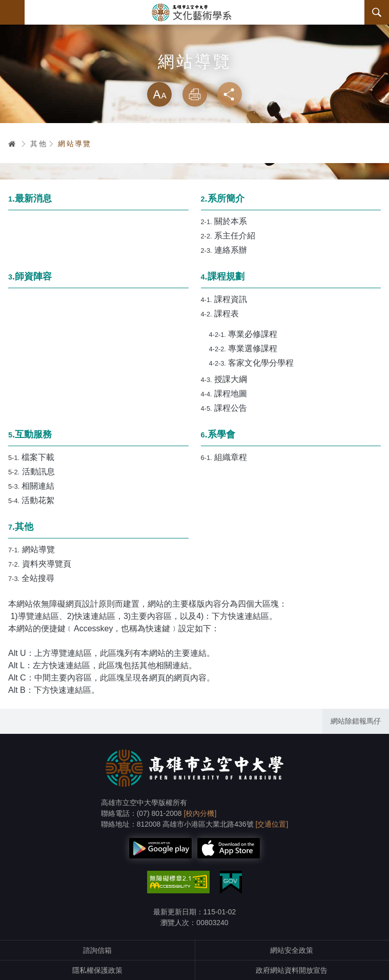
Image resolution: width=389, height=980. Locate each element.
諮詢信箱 (97, 950)
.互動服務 (30, 434)
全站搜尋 (31, 578)
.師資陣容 (30, 276)
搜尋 (376, 12)
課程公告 (224, 408)
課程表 (220, 313)
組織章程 (224, 457)
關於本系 (224, 221)
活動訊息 (31, 471)
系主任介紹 (228, 235)
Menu (12, 12)
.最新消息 (30, 198)
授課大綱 (224, 379)
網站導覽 (75, 143)
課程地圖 (224, 393)
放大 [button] (159, 94)
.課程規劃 (222, 276)
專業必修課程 (243, 334)
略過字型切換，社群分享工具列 (194, 72)
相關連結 (31, 486)
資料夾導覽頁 (39, 563)
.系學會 (218, 434)
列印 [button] (194, 94)
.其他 (20, 527)
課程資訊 (224, 299)
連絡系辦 (224, 250)
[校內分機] (200, 813)
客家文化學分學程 (251, 362)
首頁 (12, 143)
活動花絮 (31, 500)
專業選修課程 (243, 348)
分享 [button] (229, 94)
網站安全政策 (291, 950)
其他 (38, 143)
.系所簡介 (222, 198)
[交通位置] (272, 824)
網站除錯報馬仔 (356, 721)
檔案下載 (31, 457)
